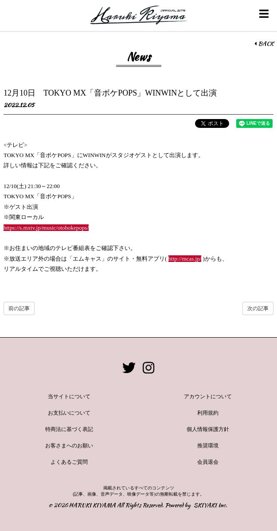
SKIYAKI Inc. (210, 505)
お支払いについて (69, 413)
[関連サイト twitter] (129, 368)
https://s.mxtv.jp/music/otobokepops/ (46, 227)
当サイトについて (69, 396)
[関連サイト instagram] (148, 368)
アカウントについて (208, 396)
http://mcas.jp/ (185, 258)
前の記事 (19, 308)
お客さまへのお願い (69, 445)
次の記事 (258, 308)
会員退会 (207, 462)
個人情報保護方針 (208, 429)
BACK (263, 44)
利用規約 (207, 413)
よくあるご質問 (69, 462)
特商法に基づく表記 (69, 429)
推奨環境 (207, 445)
